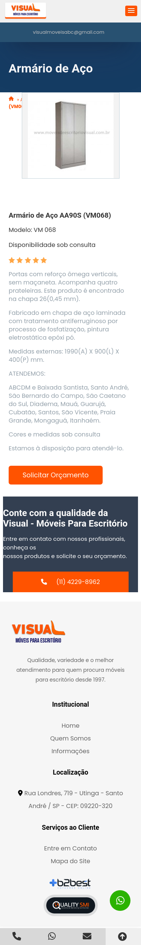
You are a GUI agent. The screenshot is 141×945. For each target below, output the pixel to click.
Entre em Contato (70, 848)
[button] (131, 11)
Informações (70, 751)
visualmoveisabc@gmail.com (69, 32)
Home (71, 725)
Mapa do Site (70, 861)
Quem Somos (70, 738)
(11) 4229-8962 (78, 582)
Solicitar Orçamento (56, 475)
